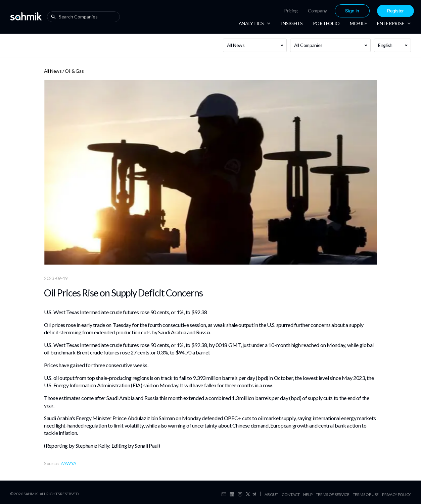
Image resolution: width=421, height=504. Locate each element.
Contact (291, 494)
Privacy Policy (396, 494)
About (271, 494)
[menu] (327, 10)
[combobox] (85, 16)
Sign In (352, 11)
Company (317, 10)
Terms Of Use (366, 494)
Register (395, 11)
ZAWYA (68, 463)
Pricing (291, 10)
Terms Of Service (332, 494)
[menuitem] (291, 11)
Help (308, 494)
